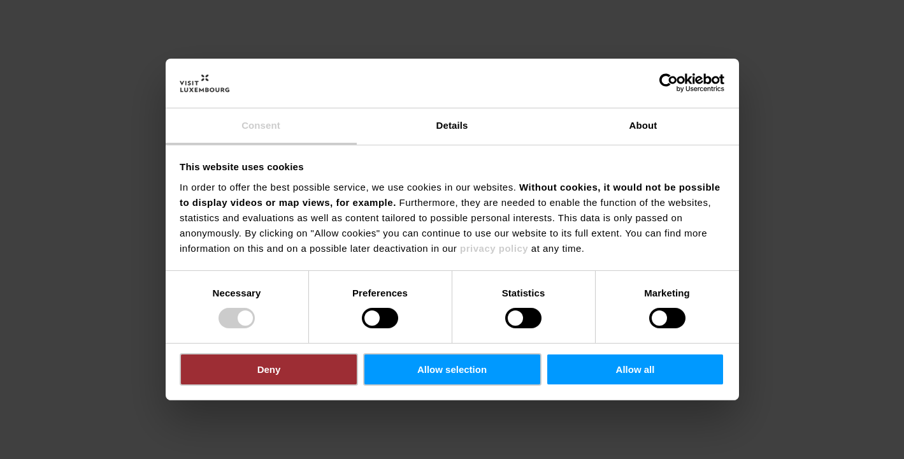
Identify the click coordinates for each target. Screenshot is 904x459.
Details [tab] (452, 125)
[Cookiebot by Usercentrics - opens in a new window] (668, 82)
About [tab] (643, 125)
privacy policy (494, 248)
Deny (269, 369)
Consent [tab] (260, 125)
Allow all (635, 369)
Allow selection (452, 369)
